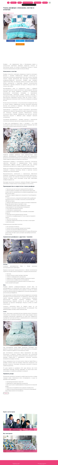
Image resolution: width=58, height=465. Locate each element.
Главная (5, 13)
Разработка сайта (16, 460)
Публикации (11, 13)
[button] (56, 232)
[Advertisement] (20, 51)
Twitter (16, 40)
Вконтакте (24, 40)
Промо (6, 389)
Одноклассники (31, 40)
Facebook (8, 40)
